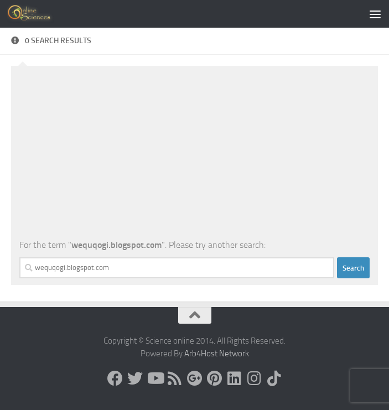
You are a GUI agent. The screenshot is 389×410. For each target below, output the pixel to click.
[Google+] (195, 378)
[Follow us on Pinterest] (214, 378)
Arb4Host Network (216, 354)
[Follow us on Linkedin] (234, 378)
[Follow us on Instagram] (254, 378)
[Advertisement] (194, 155)
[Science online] (115, 378)
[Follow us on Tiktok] (274, 378)
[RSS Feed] (175, 378)
